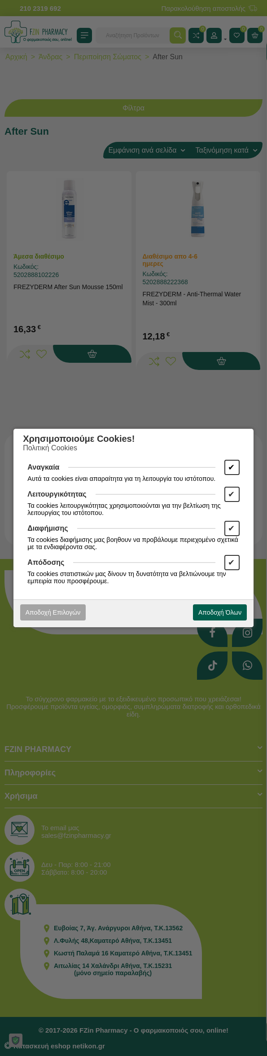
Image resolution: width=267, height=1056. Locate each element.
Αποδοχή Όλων (219, 612)
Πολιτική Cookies (50, 448)
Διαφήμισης (47, 528)
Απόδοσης (45, 562)
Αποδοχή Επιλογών (53, 612)
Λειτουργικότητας (56, 494)
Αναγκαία (43, 467)
